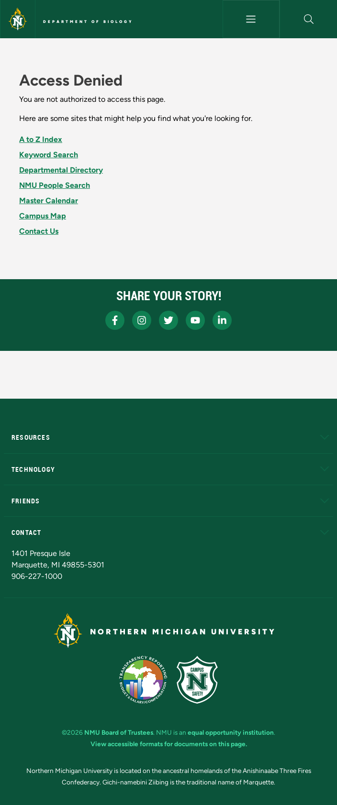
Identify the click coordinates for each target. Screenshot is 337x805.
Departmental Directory (61, 169)
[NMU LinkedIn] (222, 320)
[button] (308, 19)
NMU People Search (54, 185)
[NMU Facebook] (114, 320)
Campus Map (42, 215)
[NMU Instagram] (141, 320)
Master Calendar (48, 200)
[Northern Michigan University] (17, 19)
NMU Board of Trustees (118, 732)
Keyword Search (48, 154)
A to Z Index (40, 139)
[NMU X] (168, 320)
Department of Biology (88, 21)
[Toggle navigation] (251, 19)
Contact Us (38, 231)
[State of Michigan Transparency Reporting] (143, 680)
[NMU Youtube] (195, 320)
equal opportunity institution (231, 732)
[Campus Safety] (197, 680)
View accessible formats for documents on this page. (168, 744)
